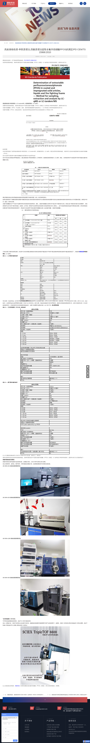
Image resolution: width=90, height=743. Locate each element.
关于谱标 (34, 3)
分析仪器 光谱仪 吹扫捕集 (53, 724)
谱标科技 (17, 685)
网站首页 (24, 3)
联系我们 (70, 3)
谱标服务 (27, 727)
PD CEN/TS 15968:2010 (30, 60)
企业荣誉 (27, 729)
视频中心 (61, 3)
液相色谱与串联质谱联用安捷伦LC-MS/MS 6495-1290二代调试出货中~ (69, 694)
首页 (7, 43)
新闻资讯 (11, 43)
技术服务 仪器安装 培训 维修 (54, 736)
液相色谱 (81, 251)
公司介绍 (27, 724)
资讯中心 (52, 3)
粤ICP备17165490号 (78, 727)
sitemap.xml (72, 729)
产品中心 (43, 3)
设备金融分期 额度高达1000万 (54, 731)
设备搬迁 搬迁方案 (51, 729)
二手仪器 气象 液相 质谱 (53, 727)
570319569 (87, 366)
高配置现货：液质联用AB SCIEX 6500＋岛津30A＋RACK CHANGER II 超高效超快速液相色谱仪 (31, 694)
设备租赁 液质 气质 (51, 733)
